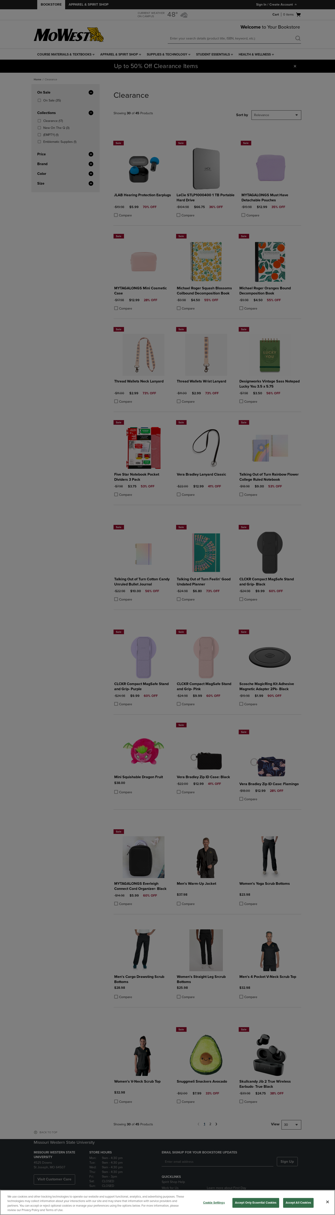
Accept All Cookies (298, 1203)
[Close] (327, 1202)
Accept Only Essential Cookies (256, 1203)
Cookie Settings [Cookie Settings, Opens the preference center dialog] (214, 1203)
